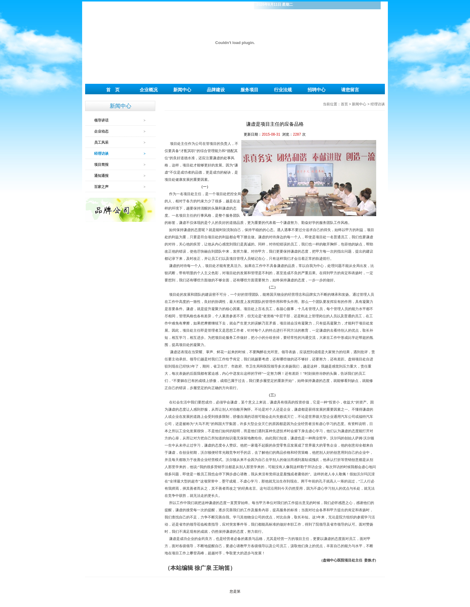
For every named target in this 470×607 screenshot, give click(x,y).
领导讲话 (101, 120)
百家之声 (101, 187)
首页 (344, 104)
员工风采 (101, 142)
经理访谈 (101, 153)
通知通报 (101, 176)
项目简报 (101, 165)
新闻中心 (359, 104)
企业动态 (101, 131)
